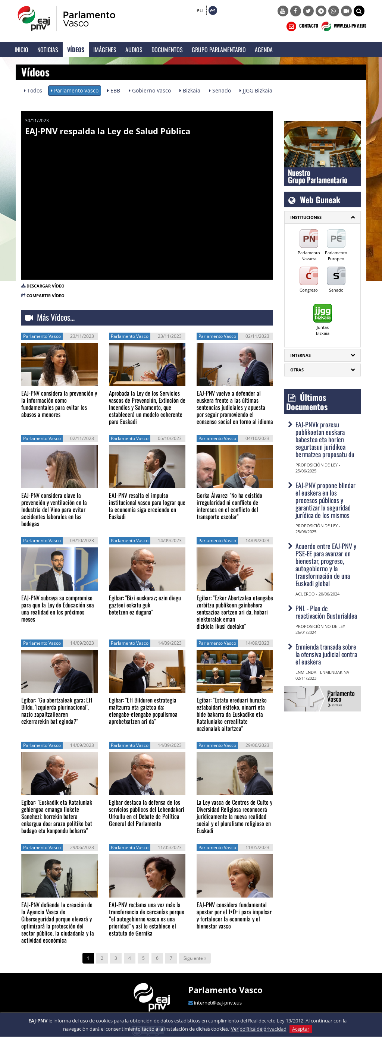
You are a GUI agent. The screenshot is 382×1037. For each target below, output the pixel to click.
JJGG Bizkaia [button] (255, 90)
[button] (359, 11)
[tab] (322, 217)
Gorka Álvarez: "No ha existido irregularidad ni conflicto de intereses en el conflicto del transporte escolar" (229, 506)
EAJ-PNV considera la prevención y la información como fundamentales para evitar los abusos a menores (59, 404)
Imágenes (104, 49)
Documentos (167, 49)
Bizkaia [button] (189, 90)
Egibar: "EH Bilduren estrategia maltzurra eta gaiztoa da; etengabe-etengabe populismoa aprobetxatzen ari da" (143, 710)
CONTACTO (301, 26)
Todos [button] (33, 90)
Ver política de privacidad (258, 1028)
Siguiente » (195, 958)
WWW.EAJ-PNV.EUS (343, 26)
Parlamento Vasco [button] (74, 90)
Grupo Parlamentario (219, 49)
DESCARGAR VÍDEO (45, 286)
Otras (297, 370)
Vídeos (75, 49)
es (213, 10)
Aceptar (300, 1028)
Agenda (264, 49)
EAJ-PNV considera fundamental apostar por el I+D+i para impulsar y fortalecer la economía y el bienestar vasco (234, 915)
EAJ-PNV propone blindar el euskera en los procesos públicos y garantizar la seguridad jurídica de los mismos (325, 500)
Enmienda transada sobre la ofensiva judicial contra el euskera (326, 654)
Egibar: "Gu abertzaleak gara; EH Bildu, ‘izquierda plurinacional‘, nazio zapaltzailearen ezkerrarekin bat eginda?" (56, 710)
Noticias (47, 49)
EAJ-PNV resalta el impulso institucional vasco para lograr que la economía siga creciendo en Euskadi (147, 506)
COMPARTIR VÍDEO (45, 295)
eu (200, 10)
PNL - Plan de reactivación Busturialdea (326, 611)
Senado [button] (220, 90)
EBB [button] (113, 90)
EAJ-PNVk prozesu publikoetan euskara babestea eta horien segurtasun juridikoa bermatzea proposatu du (324, 439)
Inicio (21, 49)
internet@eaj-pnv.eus (218, 1002)
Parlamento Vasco (225, 989)
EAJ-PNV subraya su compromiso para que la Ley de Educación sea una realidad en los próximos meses (57, 608)
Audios (134, 49)
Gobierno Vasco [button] (150, 90)
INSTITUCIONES (306, 217)
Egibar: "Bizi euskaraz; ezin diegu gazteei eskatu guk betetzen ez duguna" (145, 604)
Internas (300, 355)
